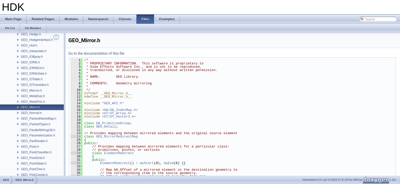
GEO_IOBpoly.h (32, 57)
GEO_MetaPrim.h (33, 101)
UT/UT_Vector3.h (119, 116)
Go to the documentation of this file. (96, 53)
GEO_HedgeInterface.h (37, 40)
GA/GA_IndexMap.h (120, 110)
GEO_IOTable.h (32, 79)
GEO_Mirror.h (30, 107)
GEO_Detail (106, 126)
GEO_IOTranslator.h (35, 85)
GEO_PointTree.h (33, 169)
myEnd (169, 163)
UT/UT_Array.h (117, 113)
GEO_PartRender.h (34, 141)
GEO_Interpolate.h (33, 51)
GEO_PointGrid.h (33, 158)
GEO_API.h (113, 103)
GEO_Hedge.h (31, 34)
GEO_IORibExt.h (32, 68)
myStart (147, 163)
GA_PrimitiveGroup (113, 123)
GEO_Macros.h (31, 90)
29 (76, 153)
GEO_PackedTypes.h (35, 124)
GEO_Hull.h (29, 45)
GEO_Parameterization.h (38, 135)
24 (76, 136)
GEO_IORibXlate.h (34, 73)
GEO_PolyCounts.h (34, 175)
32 (76, 163)
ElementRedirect (119, 153)
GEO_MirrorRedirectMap (117, 136)
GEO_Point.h (30, 146)
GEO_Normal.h (31, 113)
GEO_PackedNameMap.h (38, 118)
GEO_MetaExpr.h (33, 96)
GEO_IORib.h (30, 62)
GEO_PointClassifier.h (36, 152)
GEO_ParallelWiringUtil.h (38, 130)
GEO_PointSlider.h (34, 163)
